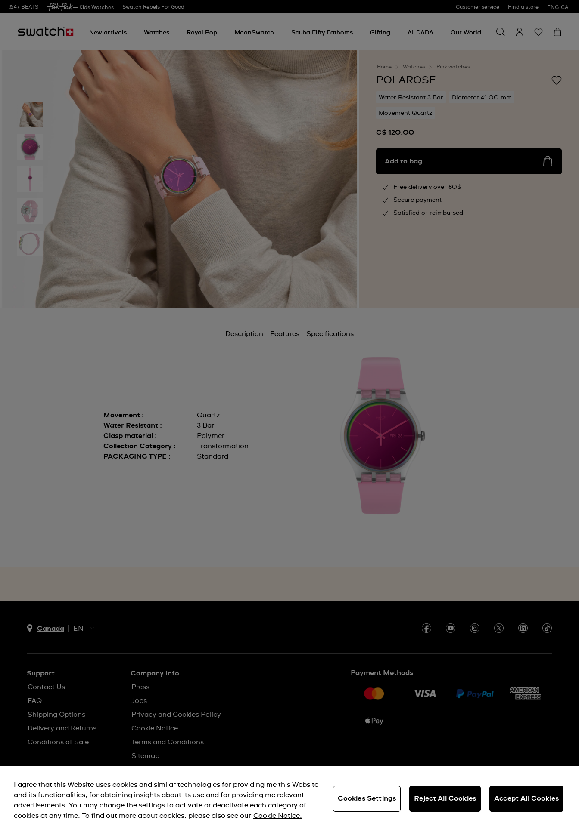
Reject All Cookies (445, 798)
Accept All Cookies (526, 798)
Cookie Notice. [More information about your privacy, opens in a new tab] (277, 815)
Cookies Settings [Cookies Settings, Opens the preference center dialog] (367, 798)
